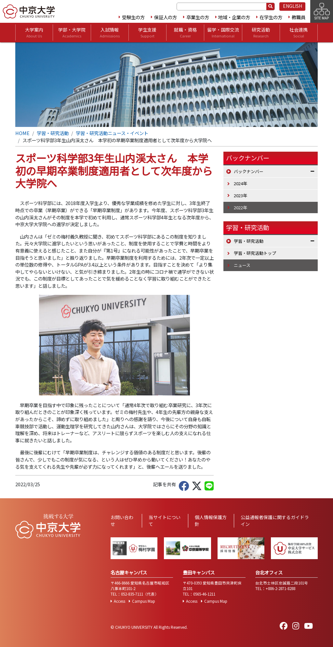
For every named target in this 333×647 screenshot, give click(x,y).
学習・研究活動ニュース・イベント (112, 133)
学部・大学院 (72, 32)
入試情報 (110, 32)
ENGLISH (292, 6)
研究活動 (261, 32)
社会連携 (298, 32)
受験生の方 (133, 17)
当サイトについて (164, 520)
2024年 (240, 183)
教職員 (298, 17)
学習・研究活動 (53, 133)
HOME (22, 133)
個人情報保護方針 (211, 520)
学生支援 (147, 32)
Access (119, 601)
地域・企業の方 (234, 17)
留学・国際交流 (223, 32)
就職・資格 (185, 32)
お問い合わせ (122, 520)
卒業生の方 (197, 17)
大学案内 (34, 32)
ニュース (242, 265)
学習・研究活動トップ (255, 253)
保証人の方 (165, 17)
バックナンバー (248, 171)
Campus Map (143, 601)
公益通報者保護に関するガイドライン (275, 520)
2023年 (240, 195)
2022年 (240, 207)
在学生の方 (271, 17)
